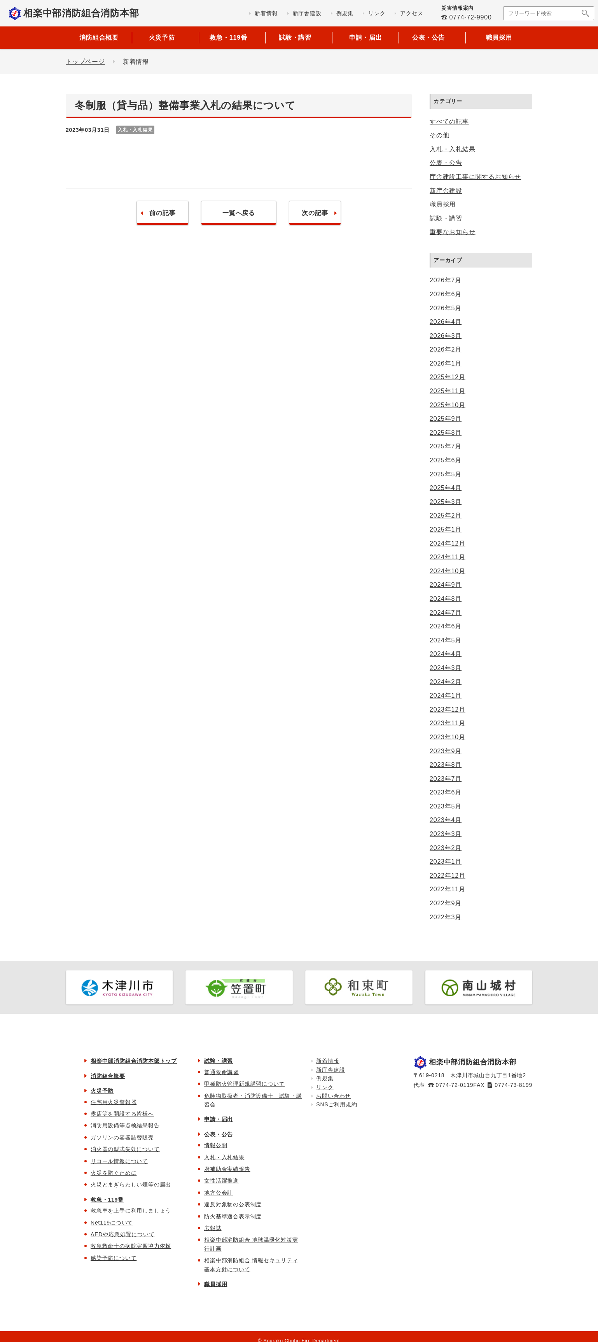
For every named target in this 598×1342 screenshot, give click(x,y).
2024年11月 (447, 557)
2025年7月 (446, 446)
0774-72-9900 (470, 17)
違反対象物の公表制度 (233, 1204)
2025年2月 (446, 515)
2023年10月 (447, 737)
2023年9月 (446, 751)
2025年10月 (447, 405)
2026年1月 (446, 363)
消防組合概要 (99, 37)
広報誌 (212, 1228)
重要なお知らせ (453, 232)
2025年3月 (446, 502)
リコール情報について (119, 1161)
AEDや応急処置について (122, 1234)
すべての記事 (449, 121)
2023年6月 (446, 792)
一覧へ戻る (238, 213)
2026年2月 (446, 349)
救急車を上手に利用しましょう (131, 1210)
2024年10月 (447, 571)
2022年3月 (446, 917)
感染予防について (113, 1258)
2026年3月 (446, 335)
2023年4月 (446, 820)
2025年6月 (446, 460)
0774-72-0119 (455, 1085)
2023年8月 (446, 764)
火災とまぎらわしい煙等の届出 (131, 1184)
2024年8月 (446, 598)
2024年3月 (446, 668)
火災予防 (102, 1091)
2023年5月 (446, 806)
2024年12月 (447, 543)
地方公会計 (218, 1193)
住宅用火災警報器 (113, 1102)
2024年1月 (446, 695)
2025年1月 (446, 529)
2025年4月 (446, 488)
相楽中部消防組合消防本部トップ (134, 1061)
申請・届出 (365, 37)
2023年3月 (446, 834)
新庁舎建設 (446, 190)
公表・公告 (446, 162)
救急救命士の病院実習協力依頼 (131, 1246)
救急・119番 (107, 1200)
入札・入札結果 (453, 149)
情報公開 (215, 1145)
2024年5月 (446, 640)
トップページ (85, 61)
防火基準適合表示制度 (233, 1216)
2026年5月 (446, 308)
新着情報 (327, 1061)
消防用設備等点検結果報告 (125, 1125)
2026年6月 (446, 294)
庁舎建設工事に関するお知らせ (475, 176)
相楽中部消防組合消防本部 (81, 13)
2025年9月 (446, 418)
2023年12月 (447, 709)
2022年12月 (447, 875)
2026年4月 (446, 321)
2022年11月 (447, 889)
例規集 (324, 1078)
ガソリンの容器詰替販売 (122, 1137)
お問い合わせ (333, 1096)
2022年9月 (446, 903)
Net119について (112, 1223)
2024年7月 (446, 612)
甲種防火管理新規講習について (244, 1084)
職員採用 (499, 37)
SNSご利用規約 (336, 1104)
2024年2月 (446, 682)
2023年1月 (446, 861)
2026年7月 (446, 280)
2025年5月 (446, 474)
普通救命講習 (221, 1072)
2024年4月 (446, 654)
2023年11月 (447, 723)
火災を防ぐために (113, 1173)
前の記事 (162, 213)
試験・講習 (446, 218)
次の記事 (315, 213)
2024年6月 (446, 626)
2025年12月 (447, 377)
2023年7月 (446, 778)
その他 (439, 135)
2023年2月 (446, 848)
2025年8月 (446, 432)
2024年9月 (446, 584)
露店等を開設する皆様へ (122, 1114)
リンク (324, 1087)
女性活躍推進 (221, 1181)
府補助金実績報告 (227, 1169)
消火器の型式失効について (125, 1149)
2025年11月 (447, 391)
